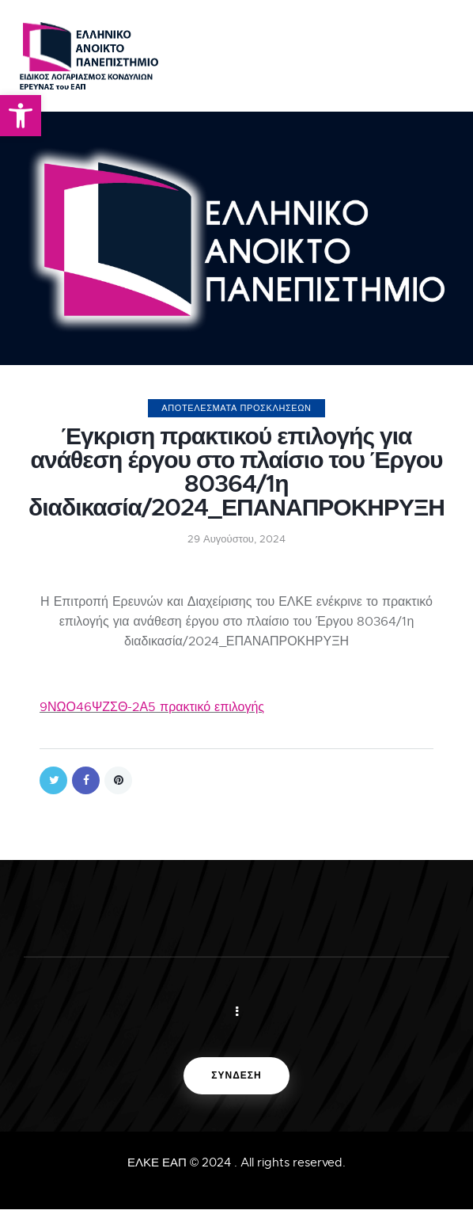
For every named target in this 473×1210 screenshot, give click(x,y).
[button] (20, 115)
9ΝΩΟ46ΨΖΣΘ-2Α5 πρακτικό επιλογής (152, 707)
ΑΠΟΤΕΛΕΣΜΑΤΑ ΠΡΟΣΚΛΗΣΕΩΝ (236, 407)
